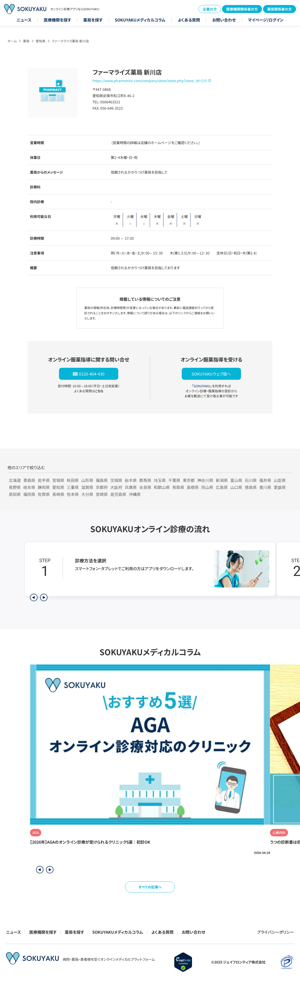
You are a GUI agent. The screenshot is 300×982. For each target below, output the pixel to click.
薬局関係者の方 (279, 9)
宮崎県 (102, 494)
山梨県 (280, 480)
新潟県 (222, 480)
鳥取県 (178, 487)
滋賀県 (87, 487)
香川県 (265, 487)
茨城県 (116, 480)
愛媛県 (280, 487)
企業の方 (210, 9)
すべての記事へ (150, 886)
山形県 (87, 480)
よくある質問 (189, 20)
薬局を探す (92, 20)
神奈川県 (205, 480)
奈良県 (145, 487)
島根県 (193, 487)
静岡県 (44, 487)
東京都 (189, 480)
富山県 (236, 480)
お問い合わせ (224, 20)
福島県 (102, 480)
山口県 (236, 487)
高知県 (15, 494)
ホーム (12, 41)
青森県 (29, 480)
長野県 (15, 487)
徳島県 (251, 487)
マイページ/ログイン (266, 20)
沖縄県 (135, 494)
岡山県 (207, 487)
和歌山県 (162, 487)
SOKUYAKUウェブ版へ (211, 374)
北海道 (15, 480)
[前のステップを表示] (34, 597)
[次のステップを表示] (44, 597)
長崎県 (58, 494)
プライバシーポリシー (275, 932)
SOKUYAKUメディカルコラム (140, 20)
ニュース (24, 20)
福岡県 (29, 494)
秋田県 (73, 480)
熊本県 (73, 494)
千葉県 (174, 480)
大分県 (87, 494)
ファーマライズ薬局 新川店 (70, 41)
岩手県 (44, 480)
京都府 (102, 487)
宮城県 (58, 480)
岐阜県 (29, 487)
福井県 (265, 480)
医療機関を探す (57, 20)
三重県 (73, 487)
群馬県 (145, 480)
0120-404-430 (91, 374)
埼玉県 (160, 480)
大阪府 (116, 487)
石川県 (251, 480)
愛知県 (41, 41)
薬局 (26, 41)
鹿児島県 (118, 494)
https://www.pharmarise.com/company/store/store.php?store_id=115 (149, 80)
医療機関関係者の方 (242, 9)
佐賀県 (44, 494)
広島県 (222, 487)
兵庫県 (131, 487)
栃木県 (131, 480)
